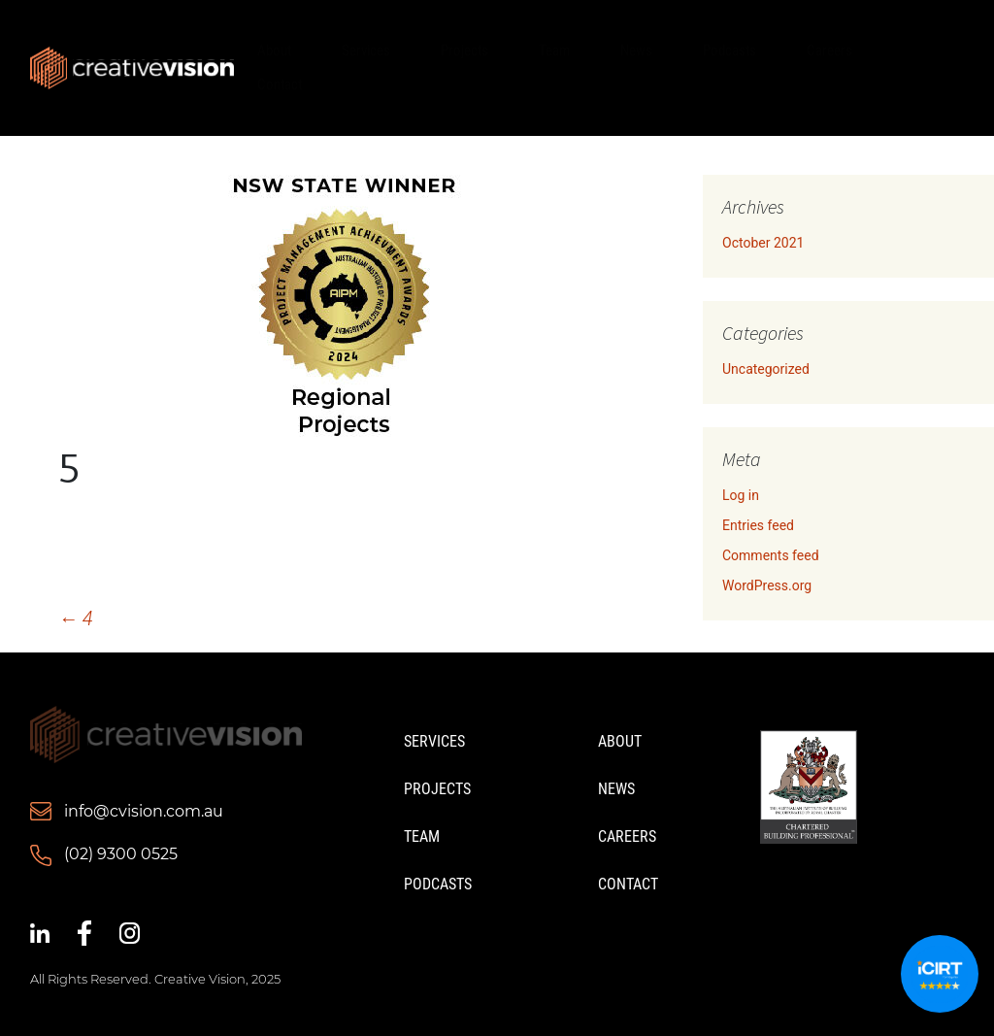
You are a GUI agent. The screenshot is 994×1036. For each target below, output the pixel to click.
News (636, 50)
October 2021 (763, 243)
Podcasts (729, 50)
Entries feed (758, 525)
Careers (829, 50)
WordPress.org (767, 585)
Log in (740, 495)
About (274, 50)
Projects (464, 50)
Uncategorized (766, 369)
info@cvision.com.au (143, 811)
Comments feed (770, 555)
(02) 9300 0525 (121, 854)
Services (366, 50)
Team (554, 50)
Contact (279, 84)
